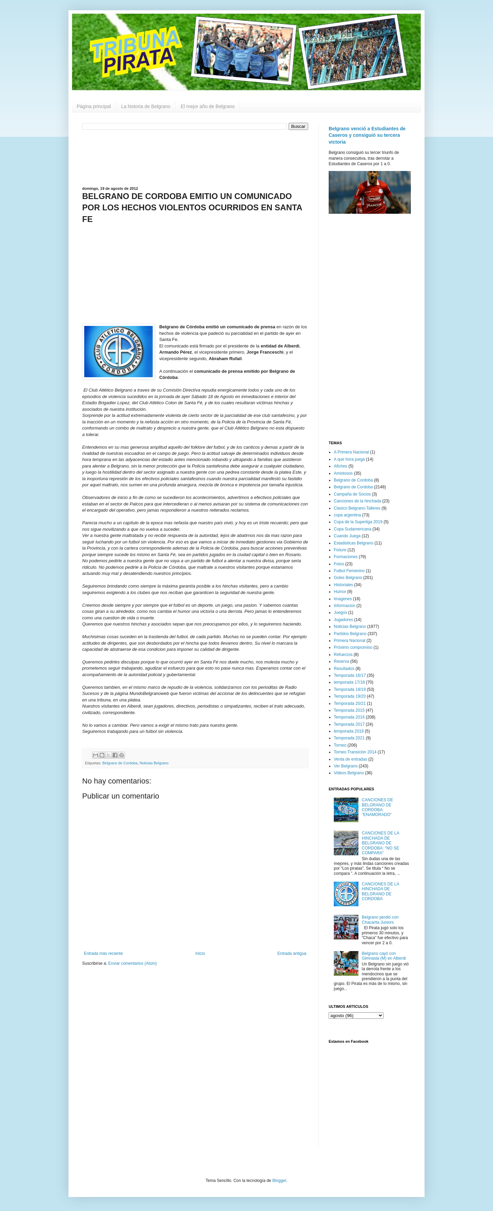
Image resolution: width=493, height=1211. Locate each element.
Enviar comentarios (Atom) (132, 963)
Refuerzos (343, 654)
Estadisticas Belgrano (353, 543)
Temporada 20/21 (350, 703)
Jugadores (343, 619)
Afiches (340, 466)
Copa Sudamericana (352, 529)
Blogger (279, 1180)
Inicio (200, 953)
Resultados (344, 668)
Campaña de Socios (352, 494)
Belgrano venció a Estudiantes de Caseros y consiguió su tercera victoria (367, 135)
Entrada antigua (291, 953)
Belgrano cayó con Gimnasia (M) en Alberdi (384, 956)
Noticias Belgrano (154, 763)
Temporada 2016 (349, 717)
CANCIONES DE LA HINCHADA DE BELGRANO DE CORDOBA (380, 891)
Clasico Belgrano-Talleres (357, 508)
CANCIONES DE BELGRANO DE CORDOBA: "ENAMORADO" (377, 807)
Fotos (339, 564)
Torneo (340, 745)
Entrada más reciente (103, 953)
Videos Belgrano (349, 773)
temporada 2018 (349, 731)
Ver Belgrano (345, 766)
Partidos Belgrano (350, 633)
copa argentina (347, 515)
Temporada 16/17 (350, 675)
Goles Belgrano (348, 577)
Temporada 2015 (349, 710)
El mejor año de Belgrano (208, 106)
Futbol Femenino (349, 570)
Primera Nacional (349, 640)
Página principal (94, 106)
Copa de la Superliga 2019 (358, 521)
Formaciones (345, 556)
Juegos (340, 612)
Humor (340, 591)
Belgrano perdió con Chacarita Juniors (380, 919)
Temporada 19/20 (350, 696)
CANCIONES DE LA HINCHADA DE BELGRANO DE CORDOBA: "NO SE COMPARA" (380, 843)
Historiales (343, 584)
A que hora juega (349, 459)
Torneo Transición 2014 (355, 752)
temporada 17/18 (349, 682)
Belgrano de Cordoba (120, 763)
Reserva (341, 661)
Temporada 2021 (349, 738)
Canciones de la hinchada (357, 501)
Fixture (340, 550)
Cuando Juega (347, 536)
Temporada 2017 (349, 724)
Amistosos (343, 473)
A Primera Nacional (351, 452)
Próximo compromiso (353, 647)
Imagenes (343, 598)
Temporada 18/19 (350, 689)
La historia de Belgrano (145, 106)
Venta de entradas (350, 759)
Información (344, 605)
